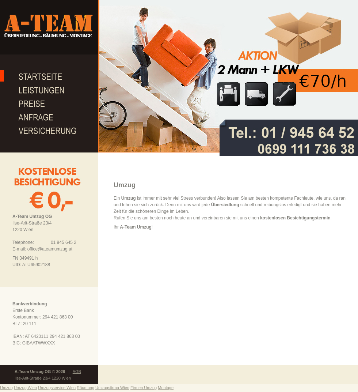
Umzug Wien (25, 387)
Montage (166, 387)
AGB (77, 371)
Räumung (85, 387)
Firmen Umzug (143, 387)
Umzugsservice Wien (57, 387)
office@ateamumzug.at (49, 249)
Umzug (6, 387)
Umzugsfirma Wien (112, 387)
